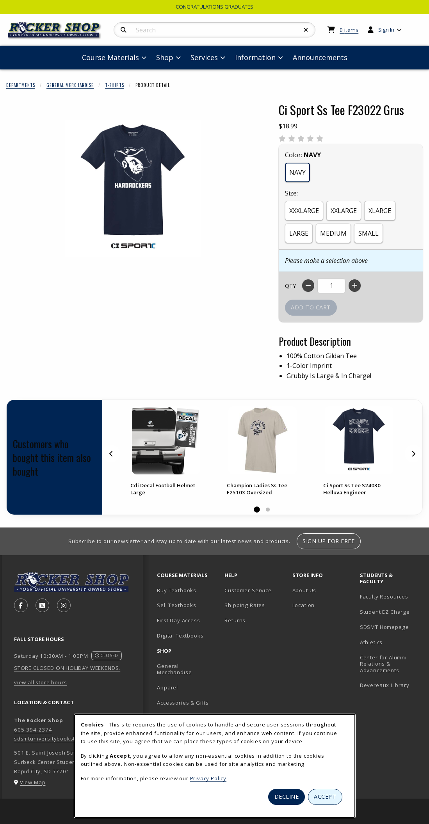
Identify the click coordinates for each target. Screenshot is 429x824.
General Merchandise (70, 85)
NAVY (297, 172)
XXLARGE (344, 210)
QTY (290, 285)
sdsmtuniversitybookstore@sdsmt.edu (65, 738)
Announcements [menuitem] (320, 57)
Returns (235, 620)
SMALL (368, 233)
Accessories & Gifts (183, 702)
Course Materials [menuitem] (110, 57)
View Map (33, 782)
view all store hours (40, 682)
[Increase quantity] (355, 285)
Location (303, 605)
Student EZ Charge (385, 611)
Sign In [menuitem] (386, 29)
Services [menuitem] (204, 57)
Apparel (167, 687)
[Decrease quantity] (308, 285)
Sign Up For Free (328, 541)
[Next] (413, 454)
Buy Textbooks (176, 590)
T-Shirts (114, 85)
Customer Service (247, 590)
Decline (286, 796)
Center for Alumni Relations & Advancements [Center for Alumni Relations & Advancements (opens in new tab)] (383, 664)
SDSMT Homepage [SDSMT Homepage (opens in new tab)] (384, 626)
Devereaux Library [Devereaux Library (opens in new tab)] (384, 685)
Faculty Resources (384, 596)
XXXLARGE (304, 210)
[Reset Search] (306, 30)
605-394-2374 (33, 729)
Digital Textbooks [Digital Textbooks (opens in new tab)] (180, 635)
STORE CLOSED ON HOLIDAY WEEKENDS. (67, 667)
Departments (20, 85)
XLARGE (379, 210)
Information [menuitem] (255, 57)
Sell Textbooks (176, 605)
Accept (325, 796)
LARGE (298, 233)
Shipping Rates (244, 605)
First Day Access (178, 620)
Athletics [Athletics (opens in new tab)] (371, 642)
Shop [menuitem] (164, 57)
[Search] (123, 30)
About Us (304, 590)
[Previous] (111, 454)
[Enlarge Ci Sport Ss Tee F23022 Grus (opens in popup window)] (133, 188)
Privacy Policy (208, 778)
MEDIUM (333, 233)
